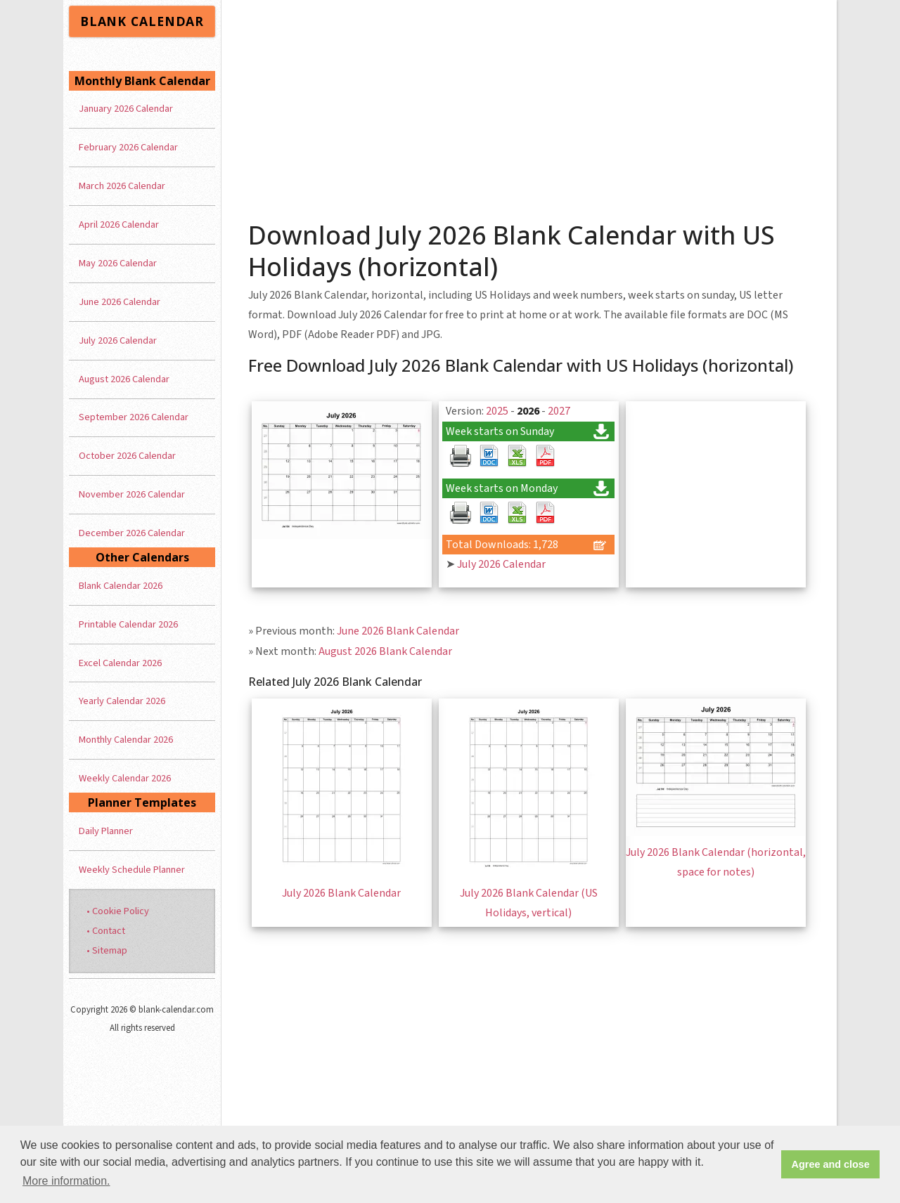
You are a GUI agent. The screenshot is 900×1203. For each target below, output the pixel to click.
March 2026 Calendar (122, 185)
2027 (559, 411)
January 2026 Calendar (126, 108)
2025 (497, 411)
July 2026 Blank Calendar (341, 893)
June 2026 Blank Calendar (398, 631)
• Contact (105, 930)
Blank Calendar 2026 (120, 585)
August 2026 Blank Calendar (385, 651)
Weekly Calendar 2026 (125, 778)
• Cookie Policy (117, 911)
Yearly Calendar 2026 (122, 701)
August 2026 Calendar (124, 379)
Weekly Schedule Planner (132, 869)
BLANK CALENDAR (142, 21)
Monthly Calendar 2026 (126, 739)
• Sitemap (106, 950)
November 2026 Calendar (132, 494)
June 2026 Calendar (119, 301)
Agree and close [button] (831, 1164)
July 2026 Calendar (501, 564)
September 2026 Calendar (133, 417)
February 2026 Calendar (128, 147)
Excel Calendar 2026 (120, 663)
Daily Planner (106, 831)
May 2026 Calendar (118, 263)
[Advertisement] (529, 105)
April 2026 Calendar (119, 224)
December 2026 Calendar (132, 533)
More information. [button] (66, 1181)
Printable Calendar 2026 (128, 624)
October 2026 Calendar (127, 455)
